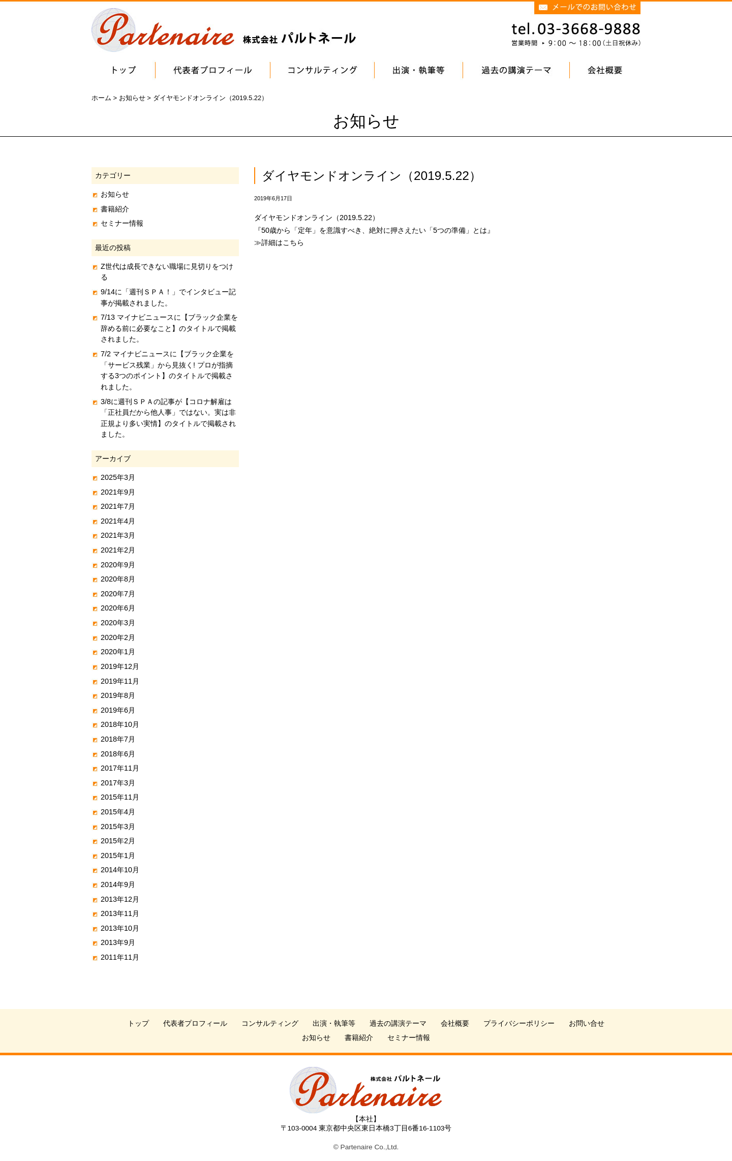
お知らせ (115, 194)
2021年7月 (118, 506)
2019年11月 (120, 681)
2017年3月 (118, 783)
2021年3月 (118, 535)
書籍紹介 (115, 209)
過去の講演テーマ (398, 1023)
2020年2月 (118, 637)
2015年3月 (118, 826)
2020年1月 (118, 652)
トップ (138, 1023)
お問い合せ (586, 1023)
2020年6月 (118, 608)
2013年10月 (120, 928)
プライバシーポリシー (519, 1023)
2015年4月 (118, 812)
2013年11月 (120, 913)
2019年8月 (118, 695)
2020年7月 (118, 594)
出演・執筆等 (334, 1023)
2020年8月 (118, 579)
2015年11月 (120, 797)
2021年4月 (118, 521)
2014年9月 (118, 884)
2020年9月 (118, 565)
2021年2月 (118, 550)
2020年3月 (118, 623)
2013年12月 (120, 899)
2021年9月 (118, 492)
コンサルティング (269, 1023)
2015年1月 (118, 855)
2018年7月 (118, 739)
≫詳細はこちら (279, 242)
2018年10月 (120, 724)
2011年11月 (120, 957)
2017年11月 (120, 768)
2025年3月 (118, 477)
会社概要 (455, 1023)
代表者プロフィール (195, 1023)
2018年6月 (118, 754)
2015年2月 (118, 841)
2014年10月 (120, 870)
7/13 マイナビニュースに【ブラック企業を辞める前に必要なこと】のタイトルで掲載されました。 (169, 328)
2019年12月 (120, 666)
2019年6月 (118, 710)
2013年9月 (118, 942)
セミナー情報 (122, 223)
